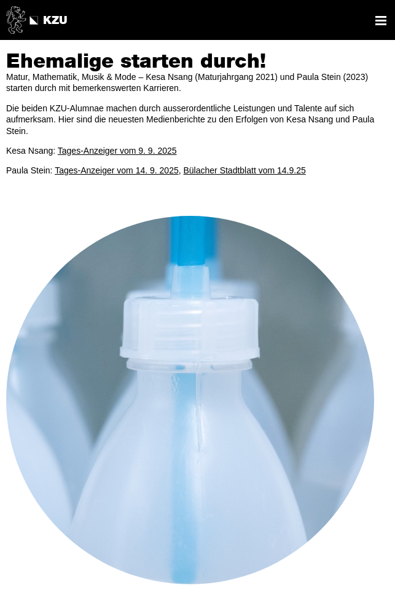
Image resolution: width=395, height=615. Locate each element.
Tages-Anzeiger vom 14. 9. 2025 (117, 170)
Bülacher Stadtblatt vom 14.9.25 (245, 170)
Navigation (380, 20)
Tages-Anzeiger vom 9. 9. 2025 (117, 151)
